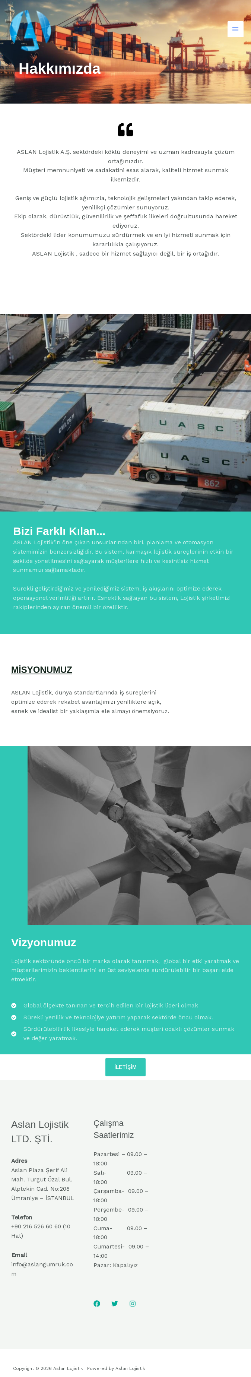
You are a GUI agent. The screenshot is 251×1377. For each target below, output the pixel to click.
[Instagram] (132, 1303)
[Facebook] (96, 1303)
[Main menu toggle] (236, 29)
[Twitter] (114, 1303)
